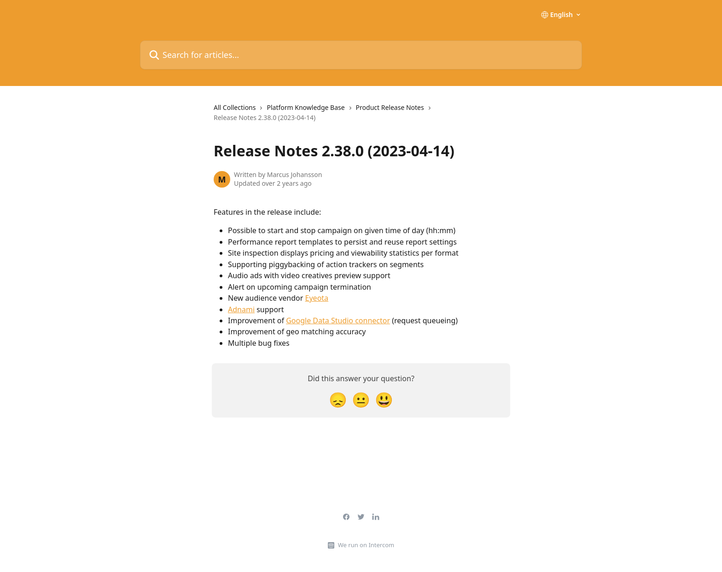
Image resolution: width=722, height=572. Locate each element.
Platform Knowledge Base (305, 107)
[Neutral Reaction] (361, 399)
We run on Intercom (366, 545)
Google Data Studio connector (338, 320)
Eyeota (317, 298)
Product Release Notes (390, 107)
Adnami (241, 309)
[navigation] (361, 117)
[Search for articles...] (361, 54)
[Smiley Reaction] (384, 399)
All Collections (235, 107)
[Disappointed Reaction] (337, 399)
